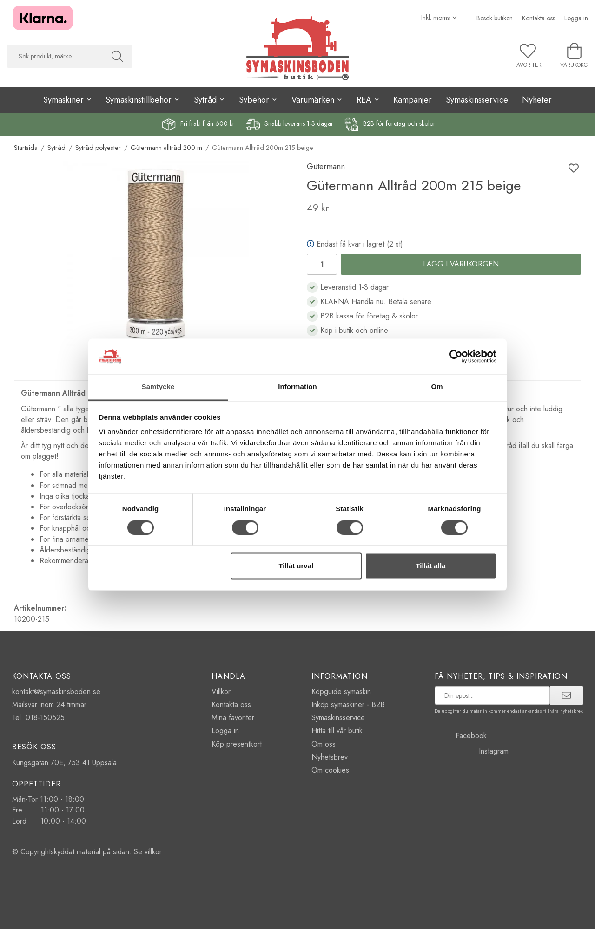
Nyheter (537, 100)
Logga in (576, 18)
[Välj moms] (439, 18)
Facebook (461, 735)
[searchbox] (54, 56)
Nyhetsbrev (329, 757)
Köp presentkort (237, 744)
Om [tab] (437, 387)
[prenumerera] (566, 695)
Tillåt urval (295, 566)
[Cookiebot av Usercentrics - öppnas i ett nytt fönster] (455, 356)
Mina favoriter (233, 717)
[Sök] (117, 56)
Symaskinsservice (477, 100)
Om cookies (330, 770)
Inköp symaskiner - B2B (348, 704)
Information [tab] (297, 387)
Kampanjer (412, 100)
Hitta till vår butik (337, 730)
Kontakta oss (538, 18)
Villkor (221, 691)
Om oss (323, 744)
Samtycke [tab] (158, 387)
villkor (153, 851)
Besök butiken (494, 18)
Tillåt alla (430, 566)
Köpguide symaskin (341, 691)
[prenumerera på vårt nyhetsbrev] (492, 695)
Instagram (472, 751)
